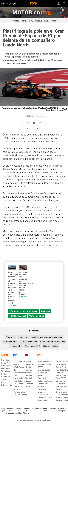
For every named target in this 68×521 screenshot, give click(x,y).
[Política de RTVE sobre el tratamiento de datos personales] (10, 410)
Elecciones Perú (32, 346)
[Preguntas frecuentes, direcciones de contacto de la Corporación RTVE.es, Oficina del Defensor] (52, 408)
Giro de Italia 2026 (29, 341)
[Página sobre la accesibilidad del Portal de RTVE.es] (37, 408)
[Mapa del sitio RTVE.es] (45, 409)
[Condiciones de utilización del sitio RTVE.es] (3, 409)
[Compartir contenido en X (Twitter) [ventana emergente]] (28, 122)
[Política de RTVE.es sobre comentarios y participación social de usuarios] (62, 409)
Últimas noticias (50, 346)
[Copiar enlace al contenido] (45, 122)
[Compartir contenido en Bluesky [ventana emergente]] (34, 122)
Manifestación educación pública (46, 337)
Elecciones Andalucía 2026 (52, 341)
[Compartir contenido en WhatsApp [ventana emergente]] (39, 122)
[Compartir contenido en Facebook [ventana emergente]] (23, 122)
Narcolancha (16, 346)
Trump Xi (10, 337)
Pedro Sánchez (10, 341)
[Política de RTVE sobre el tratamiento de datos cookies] (18, 410)
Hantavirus (23, 337)
